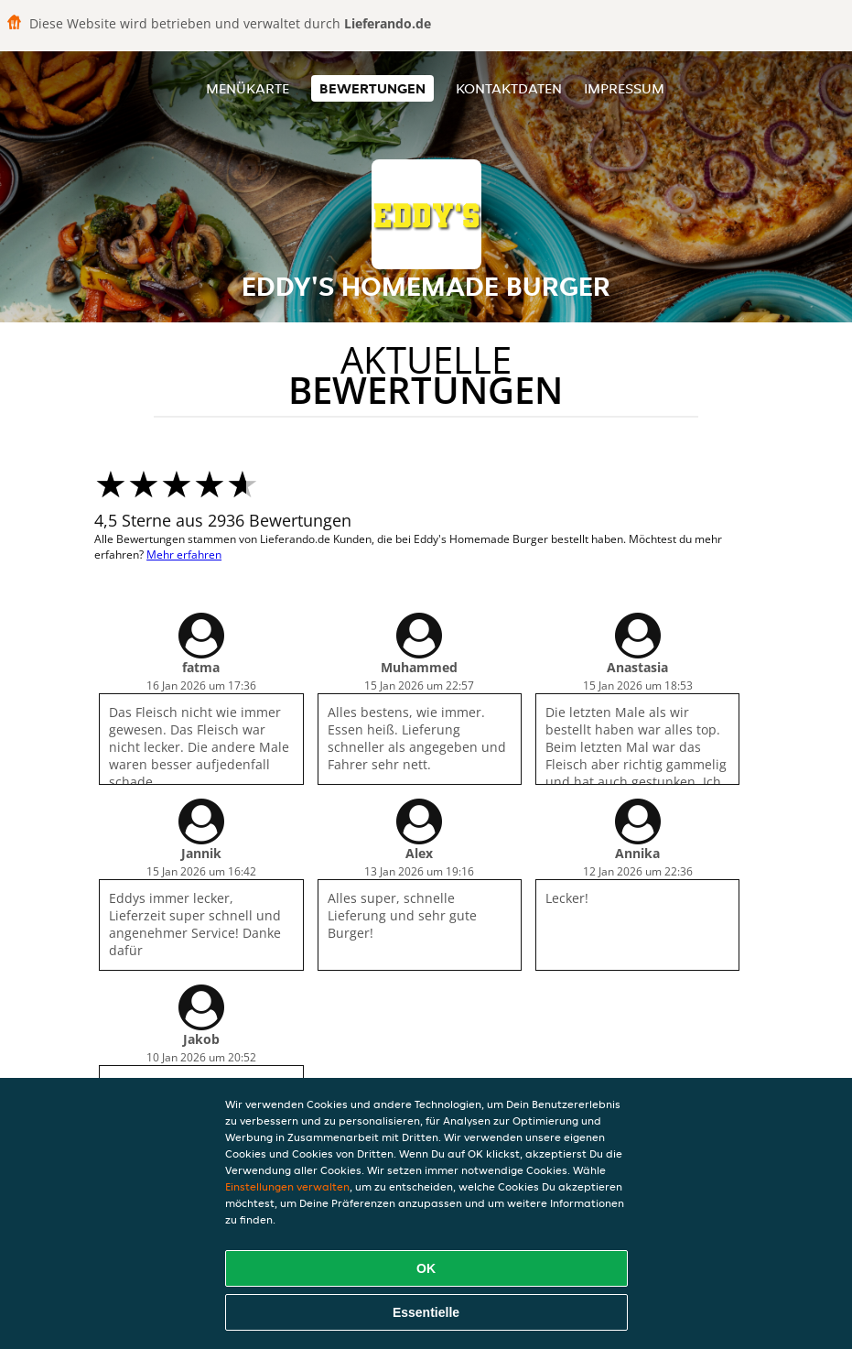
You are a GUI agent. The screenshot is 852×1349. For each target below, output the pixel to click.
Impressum (624, 88)
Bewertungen (372, 88)
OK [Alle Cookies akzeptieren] (426, 1268)
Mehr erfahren (183, 554)
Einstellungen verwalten (287, 1186)
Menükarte (247, 88)
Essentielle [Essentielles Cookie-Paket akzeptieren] (426, 1312)
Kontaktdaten (509, 88)
